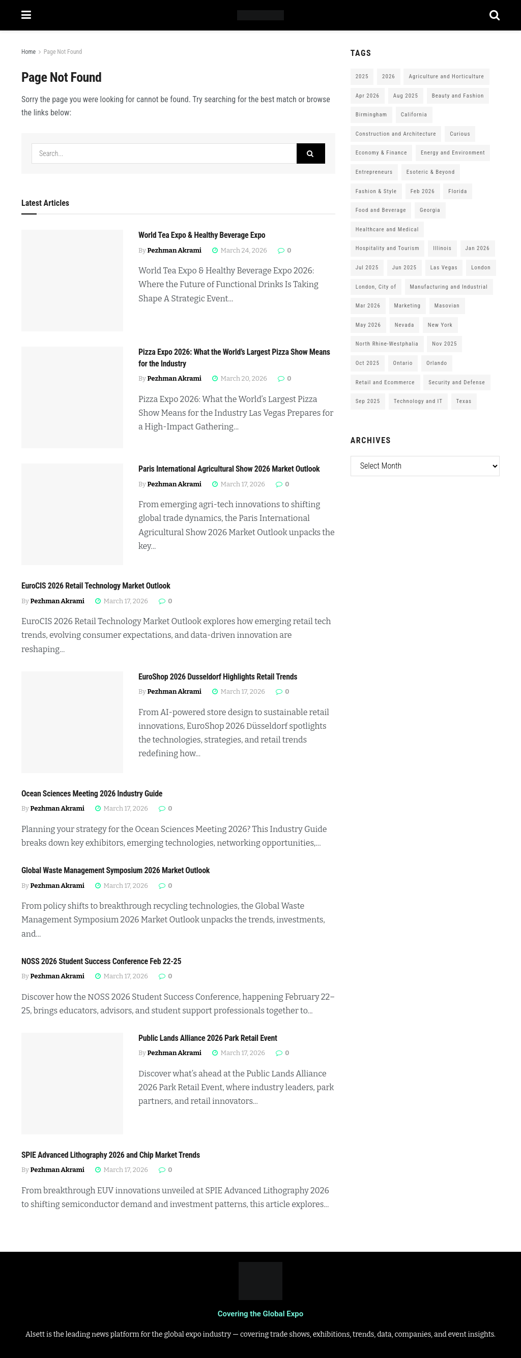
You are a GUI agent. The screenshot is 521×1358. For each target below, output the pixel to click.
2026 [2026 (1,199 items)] (388, 76)
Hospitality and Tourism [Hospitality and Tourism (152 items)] (388, 248)
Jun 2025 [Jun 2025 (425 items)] (404, 267)
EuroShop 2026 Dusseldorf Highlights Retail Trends (217, 677)
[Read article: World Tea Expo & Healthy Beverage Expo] (72, 280)
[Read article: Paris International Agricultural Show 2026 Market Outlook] (72, 514)
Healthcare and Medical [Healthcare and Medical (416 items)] (387, 229)
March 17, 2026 (238, 484)
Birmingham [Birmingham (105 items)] (371, 114)
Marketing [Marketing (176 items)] (407, 305)
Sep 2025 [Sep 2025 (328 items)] (368, 401)
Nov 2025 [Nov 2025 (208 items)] (444, 344)
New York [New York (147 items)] (440, 325)
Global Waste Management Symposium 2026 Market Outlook (115, 870)
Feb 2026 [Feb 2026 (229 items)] (423, 191)
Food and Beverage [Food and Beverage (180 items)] (381, 210)
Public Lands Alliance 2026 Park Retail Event (207, 1038)
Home (28, 51)
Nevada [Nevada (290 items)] (405, 325)
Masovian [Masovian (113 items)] (447, 305)
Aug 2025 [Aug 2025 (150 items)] (405, 95)
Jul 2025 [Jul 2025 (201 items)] (367, 267)
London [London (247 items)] (480, 267)
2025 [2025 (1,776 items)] (362, 76)
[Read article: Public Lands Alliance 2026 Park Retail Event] (72, 1083)
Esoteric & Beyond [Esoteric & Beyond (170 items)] (431, 172)
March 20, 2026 (239, 378)
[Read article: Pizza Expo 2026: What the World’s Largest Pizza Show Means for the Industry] (72, 397)
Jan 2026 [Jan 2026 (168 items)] (478, 248)
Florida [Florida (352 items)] (457, 191)
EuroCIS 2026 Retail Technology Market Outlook (95, 586)
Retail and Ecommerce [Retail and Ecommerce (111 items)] (385, 382)
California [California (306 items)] (414, 114)
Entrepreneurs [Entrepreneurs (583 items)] (374, 172)
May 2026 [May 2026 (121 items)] (368, 325)
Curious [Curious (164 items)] (460, 134)
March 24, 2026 (239, 250)
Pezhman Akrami (174, 250)
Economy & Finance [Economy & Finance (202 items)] (382, 152)
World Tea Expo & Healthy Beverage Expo (201, 235)
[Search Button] (494, 15)
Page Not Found (63, 51)
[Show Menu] (26, 15)
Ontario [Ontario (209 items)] (403, 363)
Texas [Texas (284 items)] (464, 401)
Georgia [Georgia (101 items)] (430, 210)
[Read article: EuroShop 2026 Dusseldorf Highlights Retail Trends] (72, 722)
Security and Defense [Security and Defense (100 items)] (456, 382)
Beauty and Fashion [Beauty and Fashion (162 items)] (458, 95)
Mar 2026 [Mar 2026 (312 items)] (368, 305)
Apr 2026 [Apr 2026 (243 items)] (368, 95)
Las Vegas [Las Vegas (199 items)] (444, 267)
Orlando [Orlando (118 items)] (436, 363)
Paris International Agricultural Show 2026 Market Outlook (229, 469)
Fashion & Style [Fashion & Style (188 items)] (376, 191)
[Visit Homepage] (260, 15)
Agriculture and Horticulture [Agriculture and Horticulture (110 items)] (446, 76)
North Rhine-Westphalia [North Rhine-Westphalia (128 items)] (387, 344)
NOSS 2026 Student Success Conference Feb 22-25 (101, 961)
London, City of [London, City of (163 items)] (376, 287)
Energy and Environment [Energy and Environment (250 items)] (453, 152)
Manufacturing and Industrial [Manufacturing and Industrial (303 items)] (449, 287)
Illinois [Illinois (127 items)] (442, 248)
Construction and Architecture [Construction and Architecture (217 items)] (396, 134)
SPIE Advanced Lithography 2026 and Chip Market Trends (110, 1155)
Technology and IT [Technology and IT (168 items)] (418, 401)
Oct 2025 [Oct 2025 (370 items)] (368, 363)
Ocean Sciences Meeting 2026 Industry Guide (91, 793)
